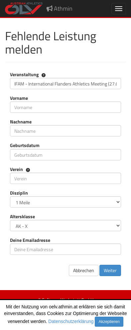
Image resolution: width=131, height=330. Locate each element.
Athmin (59, 8)
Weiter (110, 270)
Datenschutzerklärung (70, 321)
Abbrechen (83, 270)
